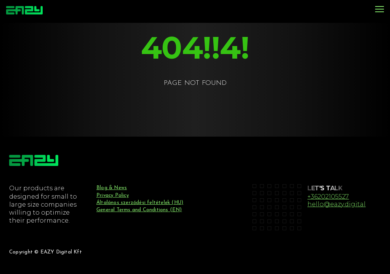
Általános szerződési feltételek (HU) (139, 202)
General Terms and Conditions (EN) (139, 209)
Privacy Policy (112, 195)
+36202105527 (328, 196)
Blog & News (111, 187)
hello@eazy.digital (336, 204)
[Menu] (379, 9)
